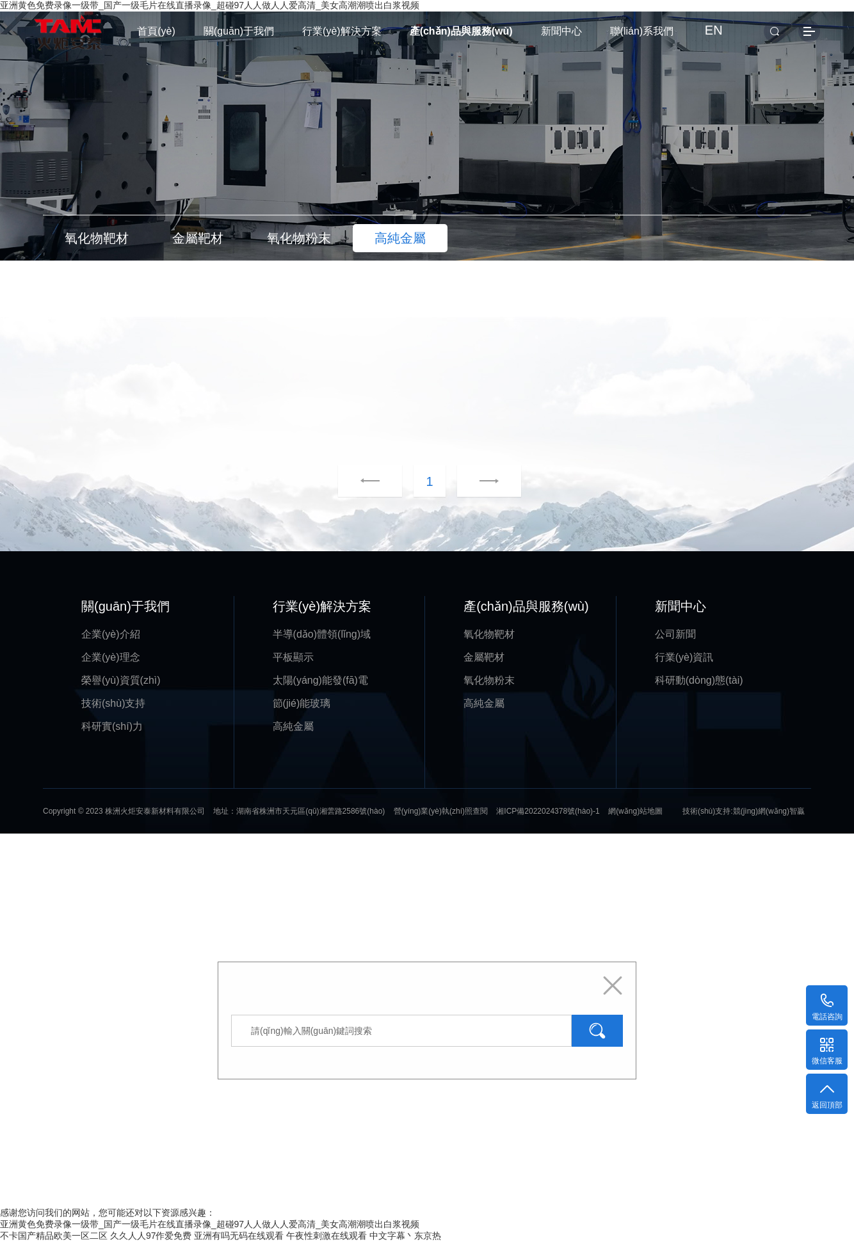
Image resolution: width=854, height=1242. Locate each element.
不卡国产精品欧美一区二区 (54, 1235)
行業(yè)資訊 (684, 657)
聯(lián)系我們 (642, 31)
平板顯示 (293, 657)
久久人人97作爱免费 (151, 1235)
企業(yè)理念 (110, 657)
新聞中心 (561, 31)
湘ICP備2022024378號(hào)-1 (547, 811)
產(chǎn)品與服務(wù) (461, 31)
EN (714, 30)
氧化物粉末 (489, 680)
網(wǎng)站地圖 (635, 811)
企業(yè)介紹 (110, 634)
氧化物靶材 (489, 634)
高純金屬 (293, 726)
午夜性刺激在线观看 (326, 1235)
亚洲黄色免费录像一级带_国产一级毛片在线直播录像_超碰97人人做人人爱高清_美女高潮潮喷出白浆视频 (209, 1224)
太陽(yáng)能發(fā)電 (320, 680)
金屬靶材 (483, 657)
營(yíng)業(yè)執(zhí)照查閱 (441, 811)
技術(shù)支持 (113, 703)
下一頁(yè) (473, 481)
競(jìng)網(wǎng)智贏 (769, 811)
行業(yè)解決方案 (342, 31)
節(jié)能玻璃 (302, 703)
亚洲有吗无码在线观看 (239, 1235)
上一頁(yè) (370, 481)
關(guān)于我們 (239, 31)
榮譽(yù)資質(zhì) (121, 680)
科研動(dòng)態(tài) (699, 680)
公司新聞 (675, 634)
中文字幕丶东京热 (405, 1235)
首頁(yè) (156, 31)
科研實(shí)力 (112, 726)
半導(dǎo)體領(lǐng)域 (322, 634)
